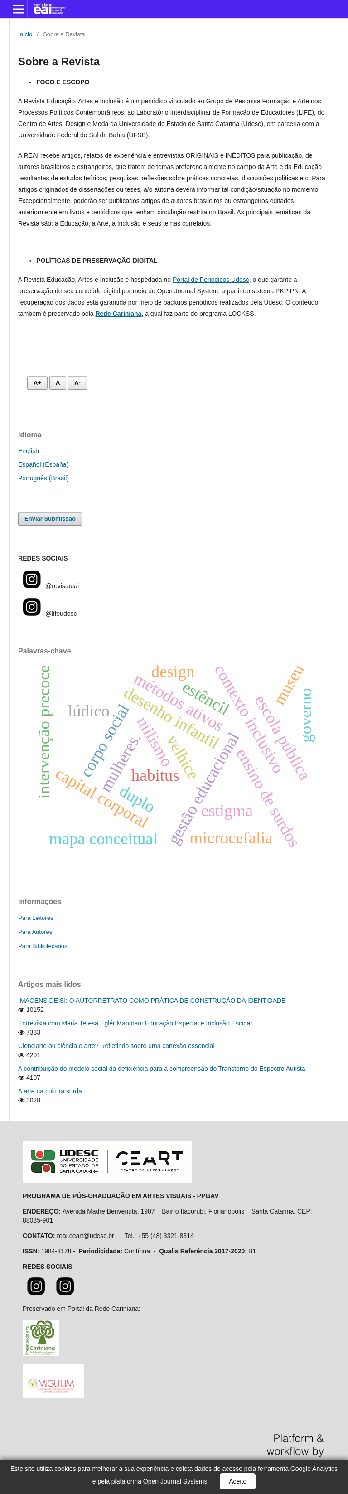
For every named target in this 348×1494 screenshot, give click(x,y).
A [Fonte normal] (58, 382)
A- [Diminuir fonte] (77, 382)
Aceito (237, 1481)
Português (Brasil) (43, 478)
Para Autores (35, 931)
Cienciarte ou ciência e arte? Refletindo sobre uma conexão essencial (116, 1045)
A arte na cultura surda (50, 1091)
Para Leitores (35, 917)
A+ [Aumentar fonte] (37, 382)
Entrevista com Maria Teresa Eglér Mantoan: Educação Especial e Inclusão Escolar (135, 1023)
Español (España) (43, 464)
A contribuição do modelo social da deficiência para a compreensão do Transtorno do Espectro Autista (161, 1068)
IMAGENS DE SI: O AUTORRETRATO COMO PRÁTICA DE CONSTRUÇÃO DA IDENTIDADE (151, 1000)
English (28, 450)
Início (25, 34)
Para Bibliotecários (43, 946)
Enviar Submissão (50, 518)
